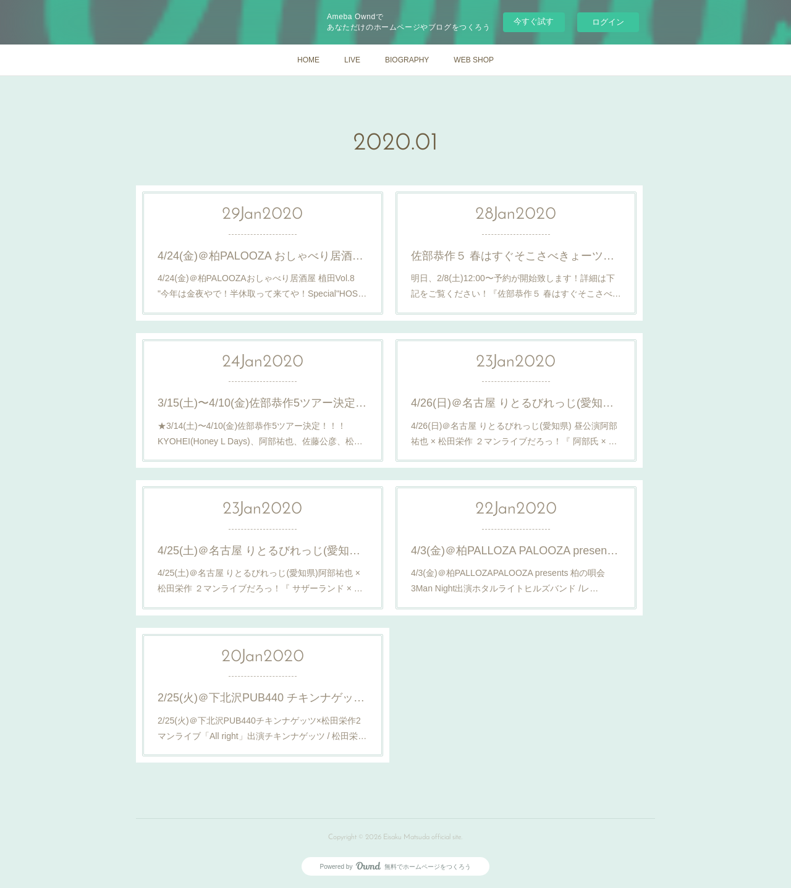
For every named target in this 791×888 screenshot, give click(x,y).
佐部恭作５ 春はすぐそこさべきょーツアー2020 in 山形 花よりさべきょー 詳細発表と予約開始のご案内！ (516, 256)
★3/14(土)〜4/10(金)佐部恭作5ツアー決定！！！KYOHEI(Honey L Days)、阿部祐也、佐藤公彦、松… (260, 433)
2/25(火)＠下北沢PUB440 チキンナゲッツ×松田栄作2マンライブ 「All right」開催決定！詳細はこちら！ (263, 697)
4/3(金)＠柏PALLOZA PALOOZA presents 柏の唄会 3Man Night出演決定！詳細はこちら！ (516, 550)
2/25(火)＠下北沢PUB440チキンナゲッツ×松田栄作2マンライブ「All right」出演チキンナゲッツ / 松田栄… (262, 728)
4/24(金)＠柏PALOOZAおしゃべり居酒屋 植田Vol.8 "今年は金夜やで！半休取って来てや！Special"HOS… (262, 285)
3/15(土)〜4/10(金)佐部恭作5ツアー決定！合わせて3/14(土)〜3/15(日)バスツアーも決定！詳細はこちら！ (263, 403)
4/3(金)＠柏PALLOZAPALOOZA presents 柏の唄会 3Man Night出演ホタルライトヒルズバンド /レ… (508, 580)
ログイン (608, 22)
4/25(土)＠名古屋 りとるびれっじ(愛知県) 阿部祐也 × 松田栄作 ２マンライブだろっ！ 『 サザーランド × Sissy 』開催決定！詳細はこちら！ (263, 550)
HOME (308, 60)
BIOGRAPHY (407, 60)
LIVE (352, 60)
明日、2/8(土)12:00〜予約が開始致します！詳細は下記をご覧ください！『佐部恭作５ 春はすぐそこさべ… (516, 285)
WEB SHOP (474, 60)
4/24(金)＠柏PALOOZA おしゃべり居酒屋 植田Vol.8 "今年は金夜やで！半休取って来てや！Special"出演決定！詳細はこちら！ (263, 256)
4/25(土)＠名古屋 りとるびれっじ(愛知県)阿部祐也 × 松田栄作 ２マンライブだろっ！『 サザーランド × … (260, 580)
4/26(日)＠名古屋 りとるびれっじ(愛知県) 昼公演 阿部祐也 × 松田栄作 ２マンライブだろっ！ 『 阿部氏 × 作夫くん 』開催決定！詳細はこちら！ (516, 403)
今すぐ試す (534, 21)
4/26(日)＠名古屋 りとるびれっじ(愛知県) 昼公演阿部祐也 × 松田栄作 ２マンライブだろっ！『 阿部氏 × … (514, 433)
